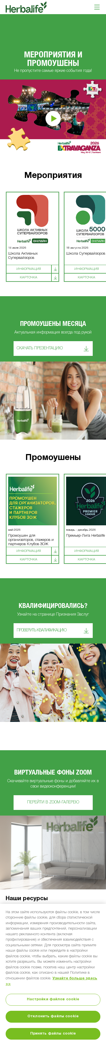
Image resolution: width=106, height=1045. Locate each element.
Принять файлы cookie (53, 1033)
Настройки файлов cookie (53, 999)
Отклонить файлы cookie (53, 1016)
